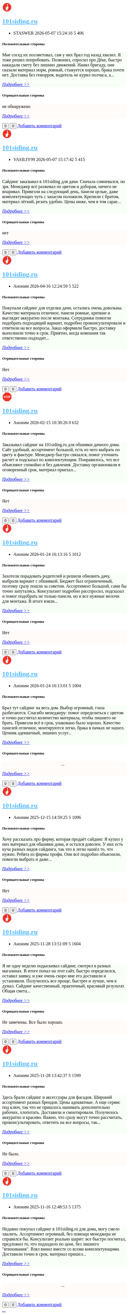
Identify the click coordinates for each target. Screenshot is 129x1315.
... (4, 1310)
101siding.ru (20, 21)
